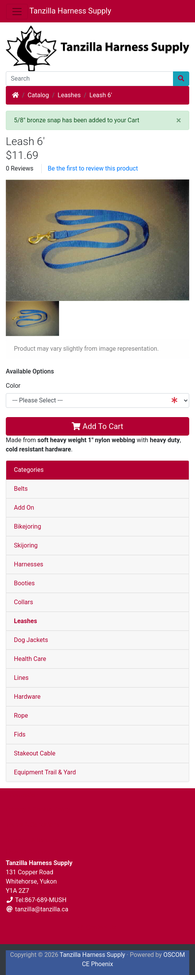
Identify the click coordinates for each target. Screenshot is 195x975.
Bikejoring (27, 526)
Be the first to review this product (93, 168)
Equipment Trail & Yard (45, 772)
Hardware (27, 696)
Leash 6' (101, 95)
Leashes (69, 95)
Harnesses (28, 564)
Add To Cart (97, 426)
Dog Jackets (31, 640)
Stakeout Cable (35, 753)
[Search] (89, 78)
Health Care (30, 658)
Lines (21, 677)
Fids (19, 734)
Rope (21, 715)
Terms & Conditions (33, 824)
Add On (24, 507)
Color (13, 385)
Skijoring (26, 545)
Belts (21, 488)
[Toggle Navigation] (17, 11)
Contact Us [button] (97, 927)
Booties (24, 583)
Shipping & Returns (32, 840)
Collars (23, 602)
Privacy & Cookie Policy (38, 809)
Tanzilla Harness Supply (70, 10)
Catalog (38, 95)
